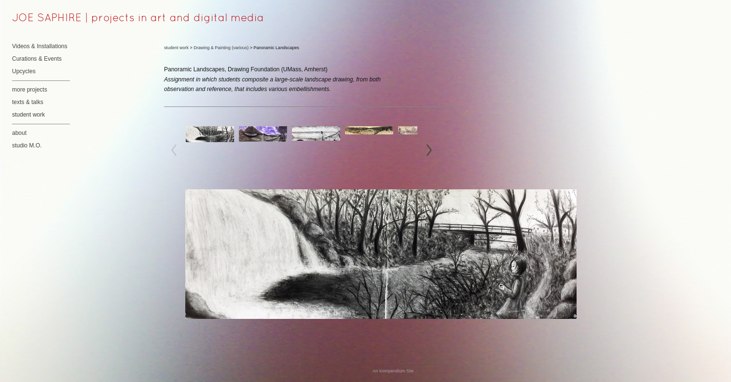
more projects (29, 89)
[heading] (36, 19)
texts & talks (27, 102)
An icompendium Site (393, 371)
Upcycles (24, 71)
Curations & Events (37, 58)
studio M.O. (26, 145)
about (19, 133)
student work (28, 114)
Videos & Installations (40, 46)
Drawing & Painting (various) (220, 47)
